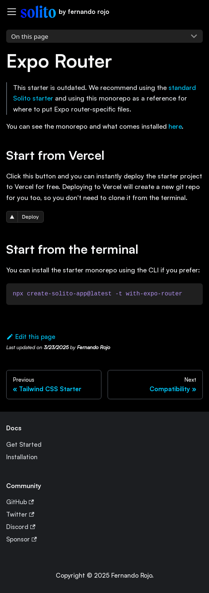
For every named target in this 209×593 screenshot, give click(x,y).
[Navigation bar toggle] (11, 11)
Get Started (24, 444)
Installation (22, 457)
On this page (30, 36)
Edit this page (30, 336)
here (175, 126)
